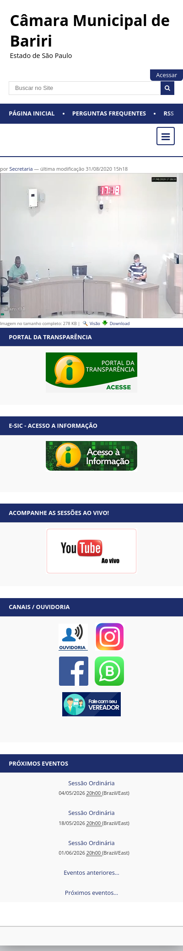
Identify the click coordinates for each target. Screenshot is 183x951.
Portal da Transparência (50, 337)
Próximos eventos (38, 763)
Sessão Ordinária (91, 783)
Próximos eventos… (91, 892)
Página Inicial (31, 113)
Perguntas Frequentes (109, 113)
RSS (169, 113)
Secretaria (20, 168)
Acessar (166, 75)
